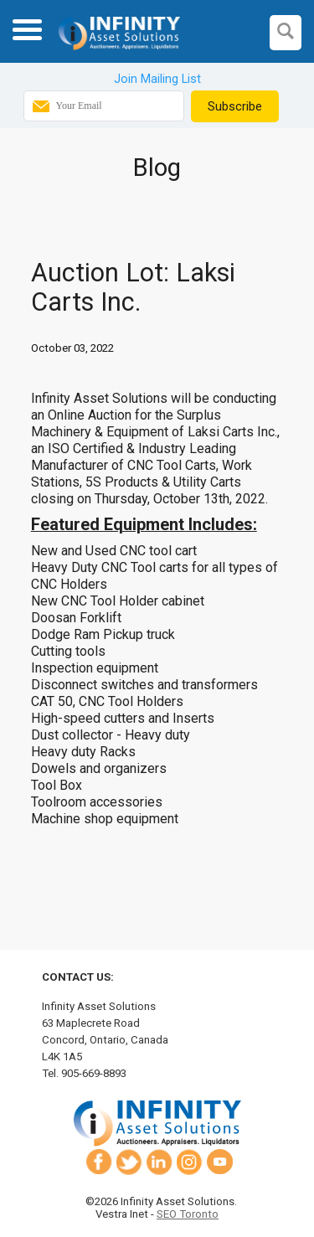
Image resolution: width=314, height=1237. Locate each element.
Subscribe (235, 106)
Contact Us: (78, 977)
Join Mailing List (157, 78)
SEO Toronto (188, 1214)
